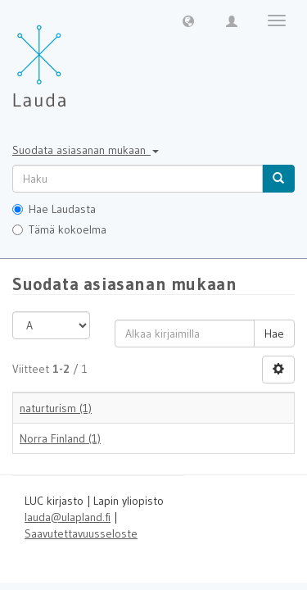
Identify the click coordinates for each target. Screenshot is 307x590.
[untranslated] (137, 179)
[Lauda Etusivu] (73, 57)
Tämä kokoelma (59, 229)
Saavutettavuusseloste (81, 533)
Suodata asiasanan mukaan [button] (85, 150)
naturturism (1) (56, 408)
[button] (188, 20)
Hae (274, 333)
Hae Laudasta (54, 209)
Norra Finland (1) (60, 438)
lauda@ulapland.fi (68, 517)
